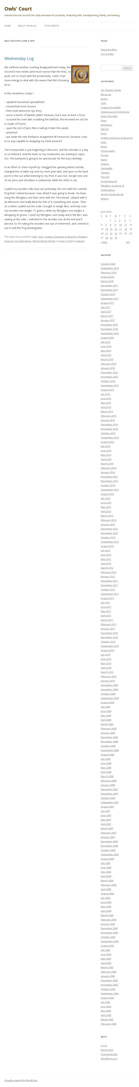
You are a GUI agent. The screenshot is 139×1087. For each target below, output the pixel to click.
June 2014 (106, 450)
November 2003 (109, 932)
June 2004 (106, 902)
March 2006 (107, 880)
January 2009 (108, 732)
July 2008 (105, 759)
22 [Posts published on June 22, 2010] (111, 233)
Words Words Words (44, 241)
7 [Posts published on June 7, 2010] (106, 224)
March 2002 (107, 1019)
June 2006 (106, 867)
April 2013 (106, 511)
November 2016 (109, 329)
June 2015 (106, 398)
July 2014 (105, 446)
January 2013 (108, 524)
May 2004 (106, 906)
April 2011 (106, 615)
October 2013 (108, 485)
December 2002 (109, 980)
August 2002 (107, 997)
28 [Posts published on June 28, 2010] (106, 237)
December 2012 (109, 528)
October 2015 (108, 381)
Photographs (108, 151)
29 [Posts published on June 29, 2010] (111, 237)
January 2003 (108, 976)
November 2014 (109, 428)
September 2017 (110, 298)
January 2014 (108, 472)
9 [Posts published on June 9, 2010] (115, 224)
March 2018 (107, 281)
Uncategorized (109, 181)
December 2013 (109, 476)
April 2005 (106, 889)
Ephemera (106, 124)
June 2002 (106, 1006)
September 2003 (110, 941)
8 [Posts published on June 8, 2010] (110, 224)
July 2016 (105, 342)
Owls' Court (18, 8)
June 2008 (106, 763)
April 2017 (106, 311)
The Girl (105, 177)
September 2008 (110, 750)
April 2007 (106, 824)
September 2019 (110, 268)
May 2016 (106, 350)
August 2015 (107, 389)
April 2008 (106, 772)
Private (105, 155)
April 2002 (106, 1015)
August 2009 (107, 702)
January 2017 (108, 320)
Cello (34, 236)
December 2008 (109, 737)
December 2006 (109, 841)
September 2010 (110, 646)
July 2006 (105, 863)
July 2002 (105, 1002)
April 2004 (106, 911)
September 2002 (110, 993)
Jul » (128, 242)
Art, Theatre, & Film (111, 90)
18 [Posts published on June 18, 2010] (125, 229)
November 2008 (109, 741)
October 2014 (108, 433)
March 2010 (107, 672)
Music (104, 146)
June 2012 (106, 554)
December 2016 (109, 324)
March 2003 (107, 967)
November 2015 (109, 376)
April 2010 (106, 667)
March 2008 (107, 776)
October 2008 (108, 746)
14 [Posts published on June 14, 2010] (106, 229)
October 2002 (108, 989)
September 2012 (110, 541)
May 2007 (106, 819)
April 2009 (106, 719)
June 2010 (106, 659)
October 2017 (108, 294)
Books (104, 98)
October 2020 (108, 263)
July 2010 (105, 654)
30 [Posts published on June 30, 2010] (116, 237)
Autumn (80, 241)
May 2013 (106, 507)
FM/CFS (105, 129)
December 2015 (109, 372)
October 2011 (108, 589)
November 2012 (109, 533)
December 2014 (109, 424)
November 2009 (109, 689)
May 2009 (106, 715)
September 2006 (110, 854)
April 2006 (106, 876)
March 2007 (107, 828)
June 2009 (106, 711)
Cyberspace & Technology (115, 111)
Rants (104, 159)
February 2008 (108, 780)
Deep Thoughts (109, 116)
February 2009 (108, 728)
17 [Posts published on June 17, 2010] (120, 229)
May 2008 (106, 767)
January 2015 (108, 420)
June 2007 (106, 815)
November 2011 (109, 585)
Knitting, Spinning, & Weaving (61, 236)
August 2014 (107, 442)
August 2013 (107, 494)
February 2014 (108, 468)
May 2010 (106, 663)
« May (104, 242)
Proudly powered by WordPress (20, 1080)
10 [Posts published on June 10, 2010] (120, 224)
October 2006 (108, 850)
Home (7, 25)
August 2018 (107, 276)
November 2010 (109, 637)
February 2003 (108, 971)
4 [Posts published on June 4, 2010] (125, 220)
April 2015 (106, 407)
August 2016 (107, 337)
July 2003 (105, 950)
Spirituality (106, 168)
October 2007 (108, 798)
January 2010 (108, 680)
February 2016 (108, 363)
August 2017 (107, 303)
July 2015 (105, 394)
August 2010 (107, 650)
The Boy (105, 172)
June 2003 (106, 954)
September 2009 (110, 698)
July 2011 (105, 602)
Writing (104, 198)
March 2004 (107, 915)
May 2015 (106, 402)
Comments (109, 1054)
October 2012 (108, 537)
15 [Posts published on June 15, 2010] (111, 229)
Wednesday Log (19, 58)
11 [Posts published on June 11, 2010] (125, 224)
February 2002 (108, 1023)
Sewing (105, 164)
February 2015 (108, 415)
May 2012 (106, 559)
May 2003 (106, 958)
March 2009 (107, 724)
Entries (107, 1050)
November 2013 (109, 481)
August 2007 (107, 806)
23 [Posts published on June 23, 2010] (116, 233)
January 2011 (108, 628)
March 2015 (107, 411)
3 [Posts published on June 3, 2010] (119, 220)
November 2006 (109, 845)
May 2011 (106, 611)
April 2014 (106, 459)
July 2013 (105, 498)
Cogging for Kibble (111, 107)
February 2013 (108, 520)
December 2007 (109, 789)
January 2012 (108, 576)
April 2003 (106, 963)
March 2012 (107, 567)
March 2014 (107, 463)
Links (103, 142)
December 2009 (109, 685)
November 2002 (109, 984)
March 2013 (107, 515)
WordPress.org (109, 1058)
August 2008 (107, 754)
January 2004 (108, 924)
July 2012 (105, 550)
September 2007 (110, 802)
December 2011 (109, 580)
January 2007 (108, 837)
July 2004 (105, 898)
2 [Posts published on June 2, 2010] (115, 220)
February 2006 (108, 885)
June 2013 (106, 502)
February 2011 (108, 624)
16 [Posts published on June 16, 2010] (116, 229)
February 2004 (108, 919)
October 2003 (108, 937)
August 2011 (107, 598)
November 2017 (109, 290)
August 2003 (107, 945)
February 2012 (108, 572)
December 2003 (109, 928)
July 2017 (105, 307)
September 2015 (110, 385)
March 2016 (107, 359)
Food (103, 133)
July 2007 (105, 811)
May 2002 (106, 1010)
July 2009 (105, 706)
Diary (41, 236)
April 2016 (106, 355)
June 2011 (106, 607)
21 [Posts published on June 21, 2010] (106, 233)
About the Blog (27, 25)
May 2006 (106, 871)
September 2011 (110, 594)
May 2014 (106, 455)
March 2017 (107, 316)
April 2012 (106, 563)
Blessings (106, 94)
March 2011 (107, 620)
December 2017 (109, 285)
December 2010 (109, 633)
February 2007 (108, 832)
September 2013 (110, 489)
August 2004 (107, 893)
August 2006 (107, 858)
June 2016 (106, 346)
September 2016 (110, 333)
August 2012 (107, 546)
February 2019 (108, 272)
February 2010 (108, 676)
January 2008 (108, 785)
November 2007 (109, 793)
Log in (104, 1045)
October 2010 (108, 641)
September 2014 (110, 437)
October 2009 (108, 693)
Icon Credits (52, 25)
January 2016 (108, 368)
